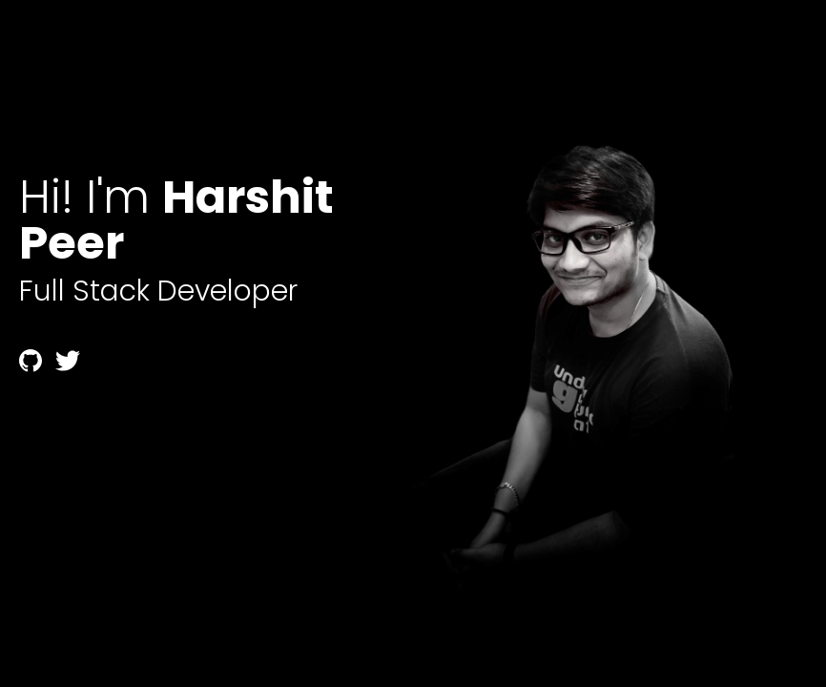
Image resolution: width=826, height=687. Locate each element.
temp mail (56, 424)
